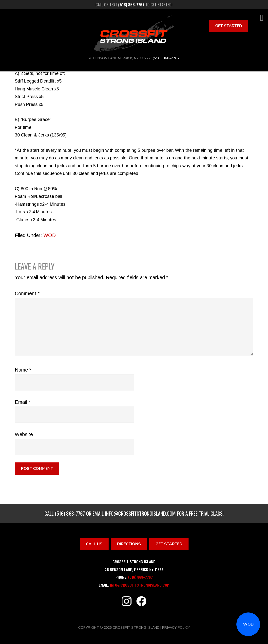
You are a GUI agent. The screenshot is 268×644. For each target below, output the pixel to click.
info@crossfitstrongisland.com (140, 513)
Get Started (228, 26)
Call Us (94, 544)
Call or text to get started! (134, 5)
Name (23, 370)
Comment (27, 293)
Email (22, 402)
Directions (129, 544)
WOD (248, 624)
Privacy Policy (176, 627)
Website (24, 434)
